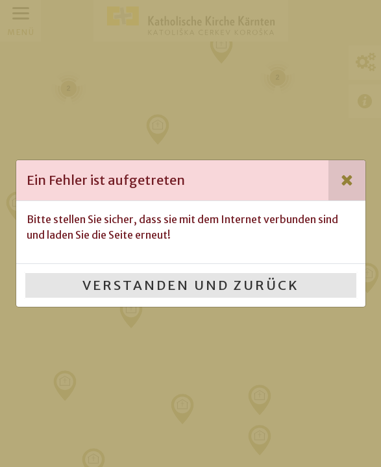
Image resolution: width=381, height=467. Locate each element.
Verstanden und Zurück (190, 285)
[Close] (346, 180)
